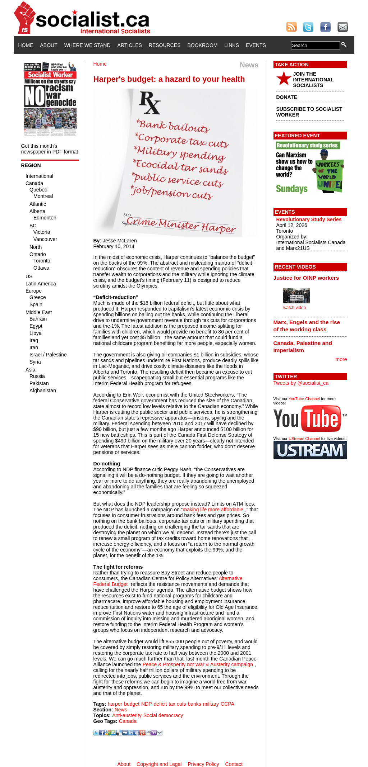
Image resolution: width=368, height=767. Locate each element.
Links (232, 45)
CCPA (227, 704)
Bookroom (203, 45)
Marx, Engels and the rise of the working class (306, 325)
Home (25, 45)
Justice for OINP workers (306, 278)
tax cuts (177, 704)
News (121, 709)
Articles (130, 45)
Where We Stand (87, 45)
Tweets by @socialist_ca (301, 383)
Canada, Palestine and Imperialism (302, 346)
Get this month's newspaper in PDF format (49, 149)
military (211, 704)
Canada (128, 721)
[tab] (310, 277)
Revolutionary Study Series (309, 219)
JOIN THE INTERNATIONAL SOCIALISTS (313, 79)
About (49, 45)
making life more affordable (213, 509)
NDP (146, 704)
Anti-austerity (127, 715)
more (341, 359)
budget (131, 704)
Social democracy (163, 715)
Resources (165, 45)
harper (115, 704)
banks (194, 704)
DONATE (286, 97)
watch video (294, 307)
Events (256, 45)
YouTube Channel (304, 399)
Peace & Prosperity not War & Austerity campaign (198, 664)
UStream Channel (304, 438)
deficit (160, 704)
